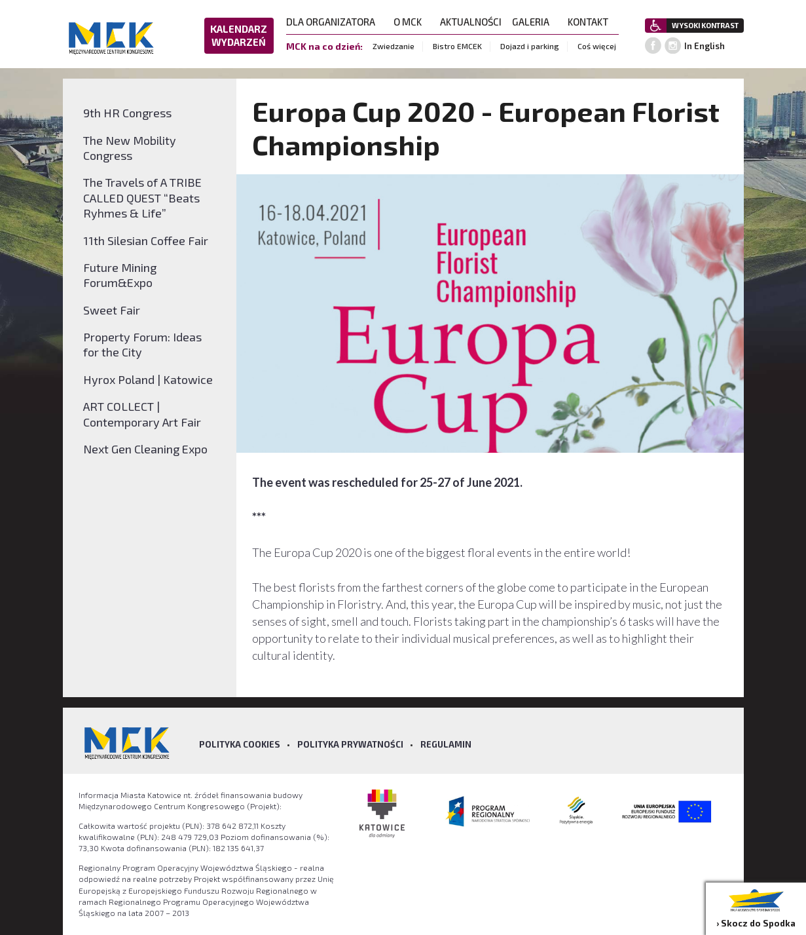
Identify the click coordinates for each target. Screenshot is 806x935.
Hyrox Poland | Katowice (148, 379)
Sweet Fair (111, 310)
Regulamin (445, 744)
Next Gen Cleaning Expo (145, 449)
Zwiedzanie (393, 45)
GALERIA (534, 22)
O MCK (412, 22)
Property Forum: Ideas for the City (142, 344)
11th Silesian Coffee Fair (145, 240)
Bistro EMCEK (457, 45)
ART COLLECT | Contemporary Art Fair (142, 414)
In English (704, 46)
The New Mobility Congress (129, 147)
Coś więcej (596, 45)
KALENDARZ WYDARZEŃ (238, 35)
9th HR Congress (127, 112)
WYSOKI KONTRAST (705, 25)
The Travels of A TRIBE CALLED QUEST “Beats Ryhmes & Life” (142, 197)
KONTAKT (592, 22)
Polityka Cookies (239, 744)
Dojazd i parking (529, 45)
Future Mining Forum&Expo (119, 275)
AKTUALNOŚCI (471, 22)
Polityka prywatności (350, 744)
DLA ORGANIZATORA (334, 22)
